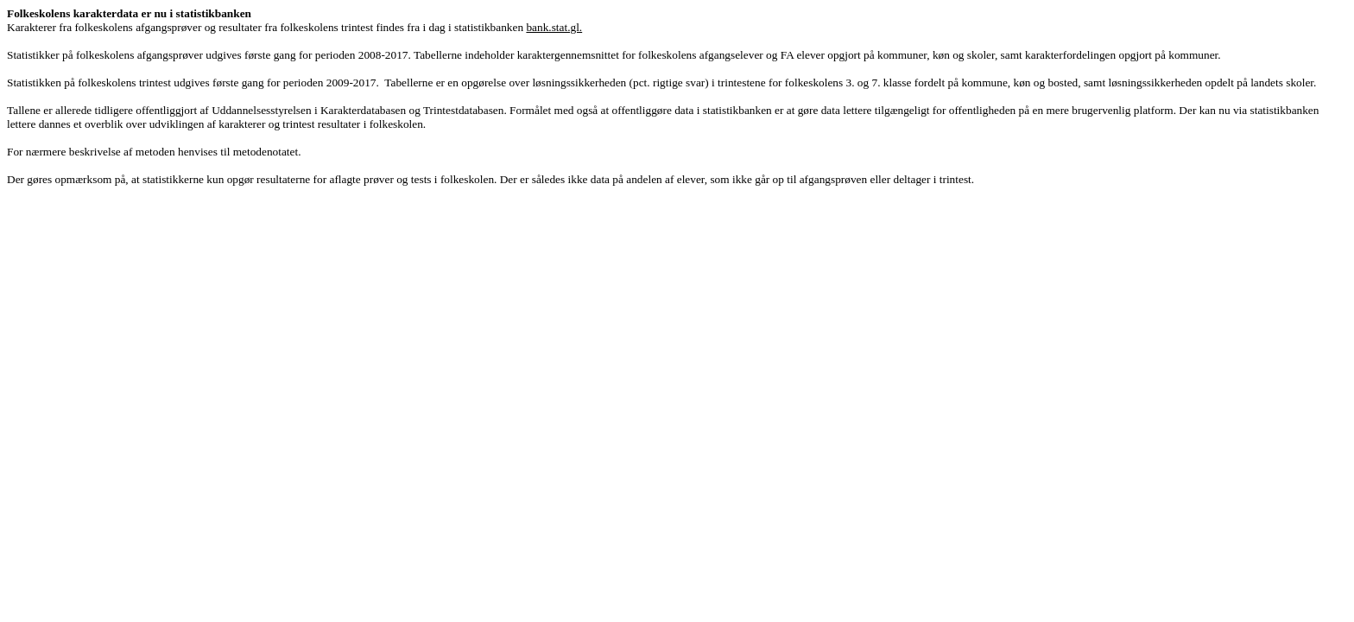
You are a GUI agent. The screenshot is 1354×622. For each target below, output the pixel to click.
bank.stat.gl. (554, 27)
